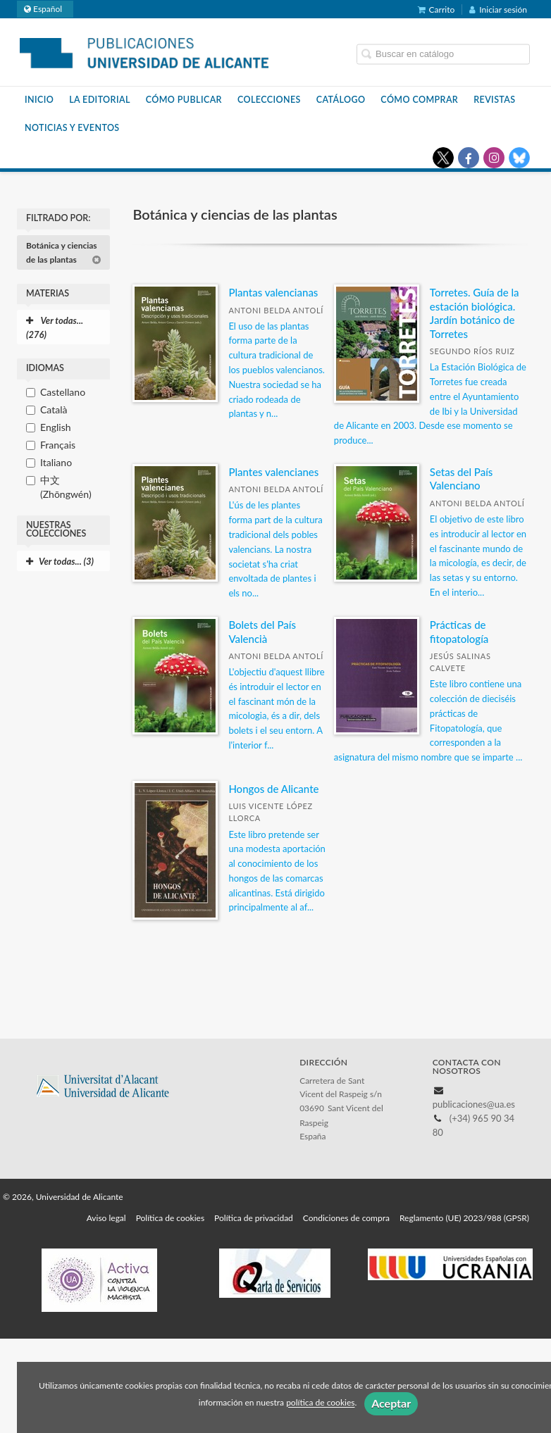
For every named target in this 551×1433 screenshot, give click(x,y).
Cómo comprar (419, 99)
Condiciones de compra (346, 1218)
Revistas (494, 99)
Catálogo (341, 99)
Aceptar (391, 1403)
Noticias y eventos (72, 128)
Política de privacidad (253, 1218)
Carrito (436, 9)
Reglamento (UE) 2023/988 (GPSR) (464, 1218)
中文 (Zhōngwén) (66, 487)
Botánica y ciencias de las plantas (63, 252)
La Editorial (99, 99)
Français (57, 445)
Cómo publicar (184, 99)
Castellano (62, 392)
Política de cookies (170, 1218)
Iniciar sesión (498, 9)
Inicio (39, 99)
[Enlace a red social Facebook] (468, 157)
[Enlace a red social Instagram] (493, 157)
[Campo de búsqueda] (443, 54)
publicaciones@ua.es (474, 1104)
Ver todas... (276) (54, 327)
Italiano (56, 462)
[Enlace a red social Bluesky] (519, 157)
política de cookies (320, 1403)
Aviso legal (106, 1218)
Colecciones (269, 99)
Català (53, 409)
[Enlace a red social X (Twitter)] (443, 157)
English (55, 427)
